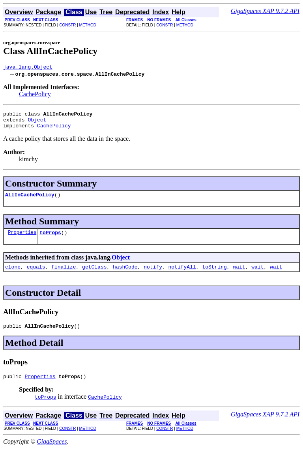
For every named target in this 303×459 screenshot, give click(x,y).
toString (214, 274)
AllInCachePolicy (29, 200)
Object (37, 123)
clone (13, 274)
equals (36, 274)
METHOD (87, 25)
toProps (50, 239)
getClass (94, 274)
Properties (22, 239)
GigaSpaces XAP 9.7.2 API (265, 10)
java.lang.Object (27, 67)
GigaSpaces (52, 452)
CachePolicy (35, 95)
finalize (63, 274)
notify (153, 274)
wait (239, 274)
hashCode (125, 274)
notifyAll (182, 274)
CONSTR (67, 25)
